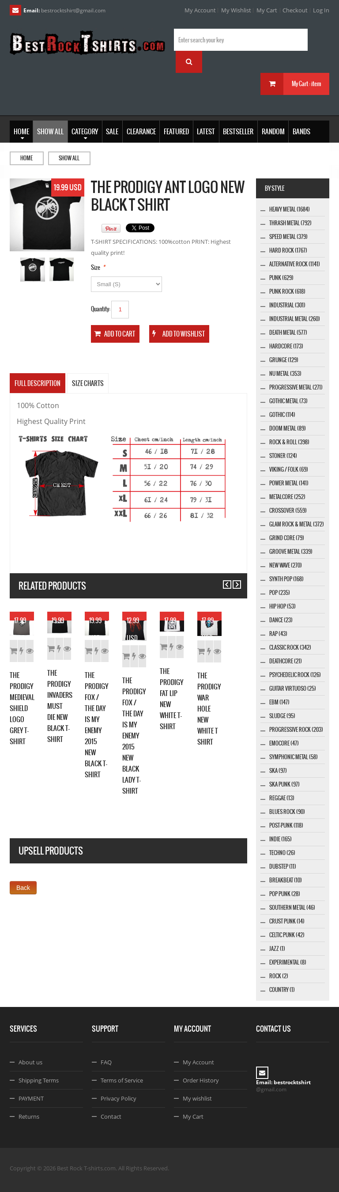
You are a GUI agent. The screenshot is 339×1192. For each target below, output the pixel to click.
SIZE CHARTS (88, 383)
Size (95, 267)
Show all (69, 158)
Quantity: (100, 309)
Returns (29, 1116)
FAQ (106, 1062)
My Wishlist (236, 10)
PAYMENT (31, 1098)
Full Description (37, 383)
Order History (201, 1080)
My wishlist (197, 1098)
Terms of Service (122, 1080)
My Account (200, 10)
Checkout (295, 10)
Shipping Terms (39, 1080)
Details (103, 737)
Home (26, 158)
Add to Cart (28, 737)
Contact (111, 1116)
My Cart (266, 10)
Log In (321, 10)
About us (30, 1062)
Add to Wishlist (66, 737)
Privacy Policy (118, 1098)
